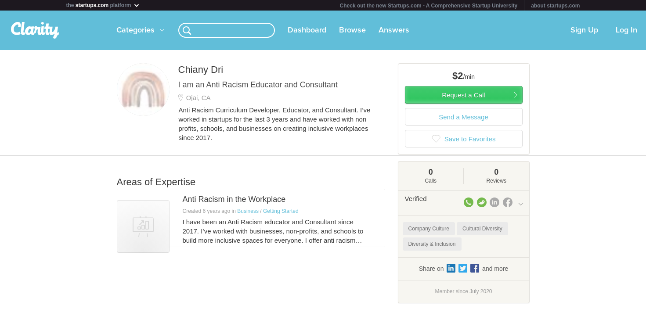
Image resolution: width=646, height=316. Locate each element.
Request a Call (463, 95)
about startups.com (555, 6)
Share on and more (464, 268)
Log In (626, 30)
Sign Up (584, 30)
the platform (103, 5)
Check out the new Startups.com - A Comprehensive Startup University (429, 6)
